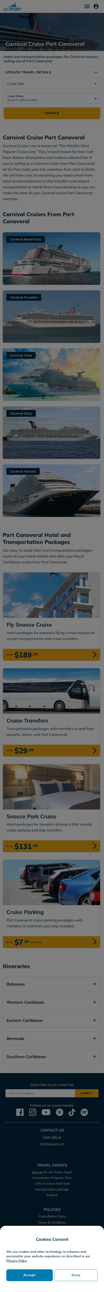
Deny (76, 1275)
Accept (29, 1275)
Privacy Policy (16, 1261)
